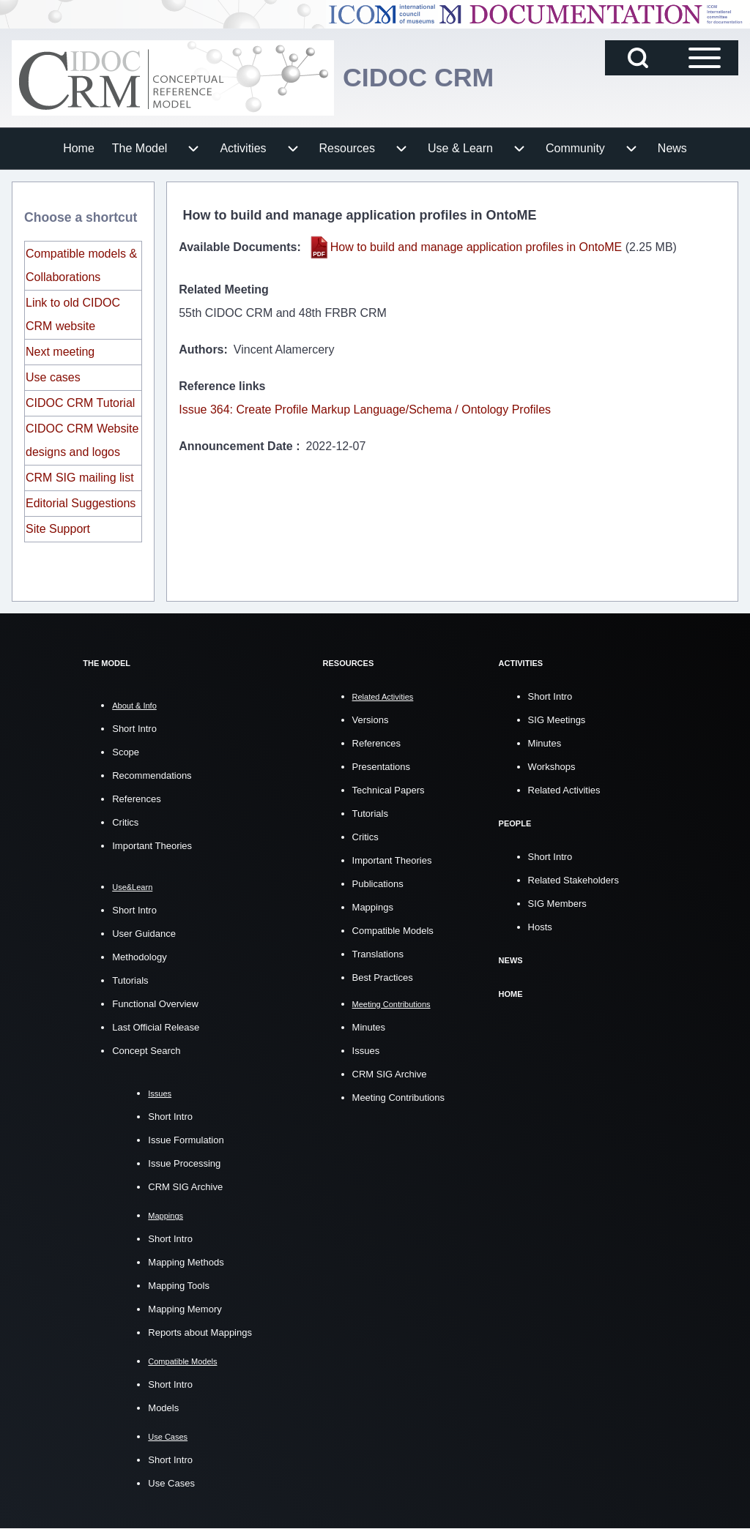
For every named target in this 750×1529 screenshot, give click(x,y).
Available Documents (238, 247)
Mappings (372, 906)
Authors (201, 349)
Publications (378, 883)
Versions (370, 719)
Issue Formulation (185, 1139)
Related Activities (564, 789)
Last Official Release (155, 1027)
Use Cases (171, 1483)
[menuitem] (78, 148)
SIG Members (557, 902)
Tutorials (130, 980)
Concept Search (146, 1050)
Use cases (53, 377)
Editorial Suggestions (80, 503)
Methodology (139, 957)
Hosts (540, 925)
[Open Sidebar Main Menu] (704, 57)
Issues (366, 1049)
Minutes (369, 1026)
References (136, 798)
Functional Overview (155, 1003)
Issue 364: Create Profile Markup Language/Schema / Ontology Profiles (365, 409)
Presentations (381, 765)
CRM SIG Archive (185, 1186)
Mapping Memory (184, 1309)
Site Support (58, 529)
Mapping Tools (178, 1285)
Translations (378, 953)
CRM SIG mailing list (80, 477)
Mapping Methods (185, 1262)
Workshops (552, 765)
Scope (125, 752)
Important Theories (152, 845)
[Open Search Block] (638, 57)
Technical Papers (388, 789)
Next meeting (60, 351)
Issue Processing (184, 1163)
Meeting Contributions (398, 1096)
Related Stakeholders (573, 878)
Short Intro (134, 728)
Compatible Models (393, 929)
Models (163, 1407)
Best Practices (382, 976)
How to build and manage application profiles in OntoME (476, 247)
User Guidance (144, 933)
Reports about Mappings (200, 1332)
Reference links (222, 386)
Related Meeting (224, 289)
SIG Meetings (557, 719)
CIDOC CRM (419, 78)
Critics (125, 822)
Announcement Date (237, 446)
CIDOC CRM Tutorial (80, 403)
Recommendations (151, 775)
